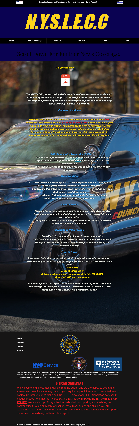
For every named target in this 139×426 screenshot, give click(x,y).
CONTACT (21, 346)
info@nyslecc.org (101, 258)
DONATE (20, 342)
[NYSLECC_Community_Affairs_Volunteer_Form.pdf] (65, 80)
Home (19, 338)
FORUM (20, 350)
